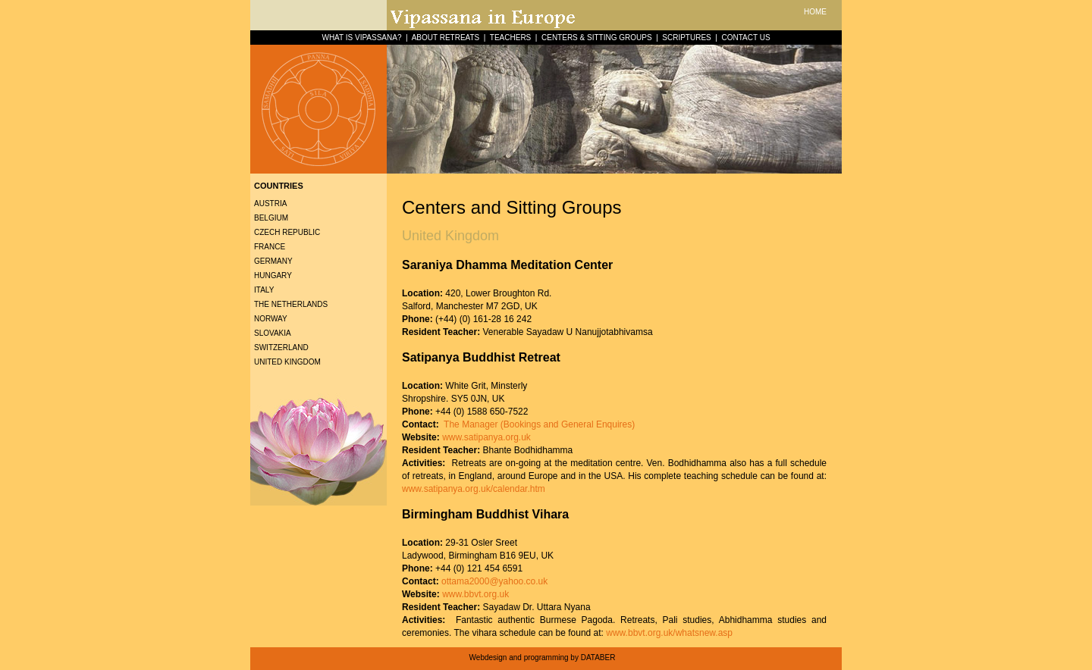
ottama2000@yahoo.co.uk (494, 581)
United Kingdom (287, 362)
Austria (270, 203)
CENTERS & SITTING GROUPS (596, 37)
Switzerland (281, 347)
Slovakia (272, 333)
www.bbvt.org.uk (475, 594)
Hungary (273, 275)
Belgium (271, 218)
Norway (270, 319)
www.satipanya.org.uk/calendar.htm (473, 489)
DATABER (598, 657)
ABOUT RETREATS (446, 37)
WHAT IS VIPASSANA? (361, 37)
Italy (264, 290)
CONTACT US (745, 37)
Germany (273, 261)
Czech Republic (287, 232)
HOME (815, 12)
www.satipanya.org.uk (486, 437)
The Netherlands (291, 304)
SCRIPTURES (686, 37)
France (269, 247)
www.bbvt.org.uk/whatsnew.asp (669, 633)
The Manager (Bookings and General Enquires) (538, 424)
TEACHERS (510, 37)
